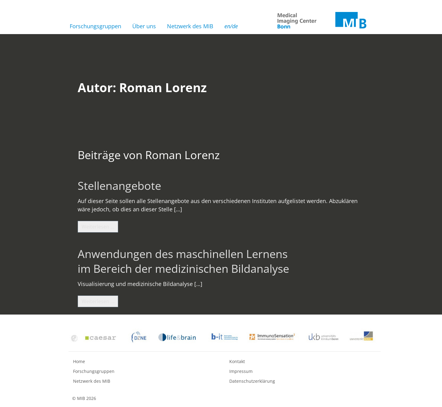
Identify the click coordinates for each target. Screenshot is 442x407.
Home (79, 361)
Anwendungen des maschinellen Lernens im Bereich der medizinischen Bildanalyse (183, 261)
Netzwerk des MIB (190, 26)
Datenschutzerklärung (252, 381)
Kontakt (237, 361)
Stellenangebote (119, 185)
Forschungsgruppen (95, 26)
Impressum (241, 371)
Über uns (144, 26)
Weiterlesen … (100, 226)
